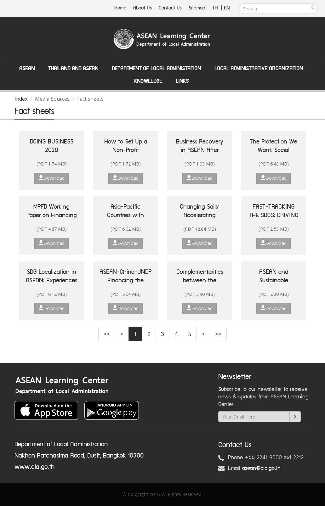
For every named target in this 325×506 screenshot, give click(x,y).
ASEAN (27, 68)
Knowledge (148, 81)
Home (120, 8)
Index (20, 98)
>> (218, 334)
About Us (142, 8)
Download (51, 178)
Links (182, 81)
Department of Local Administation (156, 68)
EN (227, 8)
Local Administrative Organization (258, 68)
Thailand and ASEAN (73, 68)
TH (216, 8)
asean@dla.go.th (261, 468)
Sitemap (197, 8)
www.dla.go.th (34, 467)
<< (107, 334)
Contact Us (170, 8)
